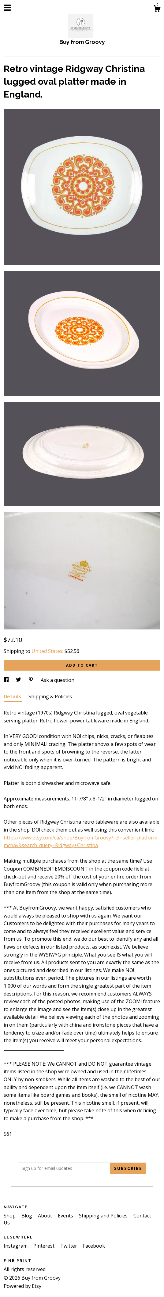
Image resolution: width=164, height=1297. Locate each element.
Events (66, 1215)
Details (13, 696)
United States (47, 651)
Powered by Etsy (22, 1286)
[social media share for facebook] (7, 680)
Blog (27, 1215)
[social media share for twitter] (19, 680)
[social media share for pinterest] (31, 680)
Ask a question (57, 680)
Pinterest (44, 1245)
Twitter (69, 1245)
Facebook (94, 1245)
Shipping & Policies (50, 696)
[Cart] (157, 9)
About (45, 1215)
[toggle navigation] (7, 8)
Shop (10, 1215)
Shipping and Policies (104, 1215)
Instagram (16, 1245)
